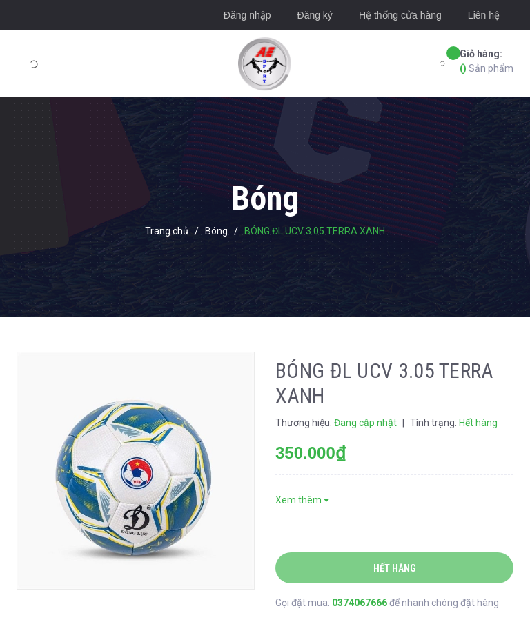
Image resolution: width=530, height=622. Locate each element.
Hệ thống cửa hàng (400, 15)
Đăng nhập (247, 15)
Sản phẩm (486, 60)
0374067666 (360, 602)
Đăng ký (315, 15)
